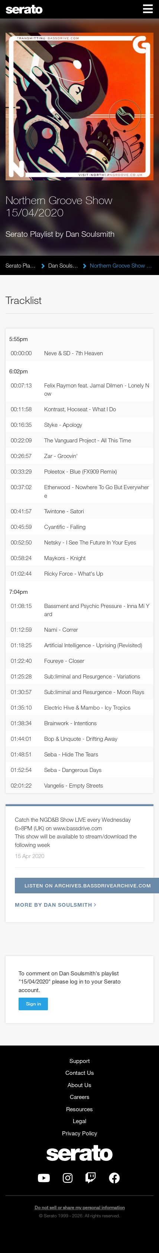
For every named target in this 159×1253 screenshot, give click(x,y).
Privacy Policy (79, 1133)
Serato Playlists (22, 265)
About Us (79, 1085)
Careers (80, 1096)
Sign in (33, 1004)
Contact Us (79, 1072)
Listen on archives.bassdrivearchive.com (88, 886)
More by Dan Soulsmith (54, 905)
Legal (79, 1121)
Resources (79, 1109)
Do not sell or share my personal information (80, 1207)
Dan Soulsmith (63, 265)
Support (79, 1060)
